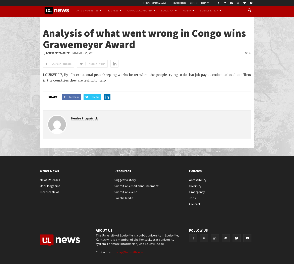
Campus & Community (141, 10)
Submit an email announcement (136, 186)
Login (205, 2)
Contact (193, 2)
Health (188, 10)
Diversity (195, 186)
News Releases (179, 2)
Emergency (197, 192)
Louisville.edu (154, 244)
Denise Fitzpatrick (58, 53)
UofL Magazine (50, 186)
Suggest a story (125, 180)
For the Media (123, 198)
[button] (249, 10)
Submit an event (125, 192)
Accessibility (197, 180)
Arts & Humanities (89, 10)
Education (169, 10)
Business (114, 10)
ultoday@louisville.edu (127, 252)
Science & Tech (210, 10)
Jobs (192, 198)
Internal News (49, 192)
